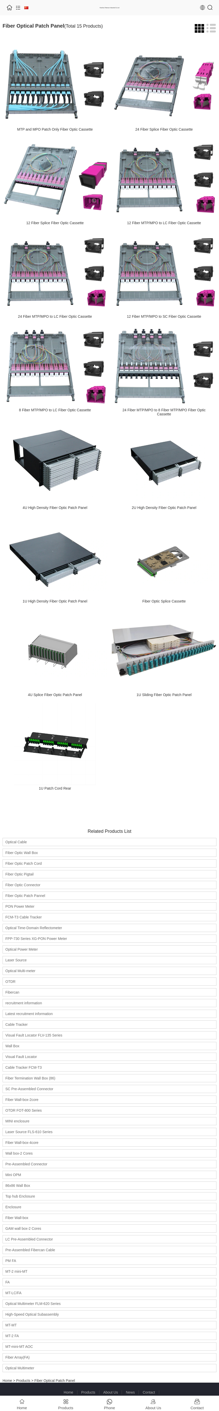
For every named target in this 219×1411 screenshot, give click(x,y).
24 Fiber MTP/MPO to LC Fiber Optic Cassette (55, 316)
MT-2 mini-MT (16, 1271)
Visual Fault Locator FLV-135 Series (33, 1035)
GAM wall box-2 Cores (23, 1228)
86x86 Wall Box (17, 1186)
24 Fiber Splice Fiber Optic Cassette (164, 129)
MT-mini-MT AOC (19, 1347)
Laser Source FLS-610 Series (28, 1132)
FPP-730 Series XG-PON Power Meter (36, 939)
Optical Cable (16, 842)
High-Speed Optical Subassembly (32, 1314)
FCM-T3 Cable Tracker (23, 917)
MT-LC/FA (13, 1293)
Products (23, 1381)
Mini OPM (13, 1175)
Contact (149, 1392)
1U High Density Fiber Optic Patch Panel (55, 601)
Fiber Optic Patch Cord (23, 863)
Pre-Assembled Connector (26, 1164)
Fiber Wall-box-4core (21, 1143)
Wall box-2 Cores (19, 1153)
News (130, 1392)
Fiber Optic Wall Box (21, 853)
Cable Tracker (16, 1024)
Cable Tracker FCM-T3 (23, 1067)
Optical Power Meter (21, 949)
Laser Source (16, 960)
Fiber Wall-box (16, 1218)
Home (7, 1381)
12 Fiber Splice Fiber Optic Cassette (55, 223)
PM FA (10, 1261)
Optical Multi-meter (20, 971)
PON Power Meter (19, 906)
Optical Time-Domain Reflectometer (33, 928)
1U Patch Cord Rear (55, 788)
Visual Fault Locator (21, 1057)
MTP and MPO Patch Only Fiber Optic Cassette (55, 129)
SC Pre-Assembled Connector (29, 1089)
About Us (110, 1392)
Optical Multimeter (19, 1368)
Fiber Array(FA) (17, 1357)
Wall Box (12, 1046)
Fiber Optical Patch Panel (54, 1381)
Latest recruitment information (29, 1014)
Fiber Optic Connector (22, 885)
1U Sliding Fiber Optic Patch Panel (164, 695)
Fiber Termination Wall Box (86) (30, 1078)
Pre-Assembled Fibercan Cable (30, 1250)
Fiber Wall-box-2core (21, 1100)
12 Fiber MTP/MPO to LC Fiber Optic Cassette (164, 223)
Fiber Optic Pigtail (19, 874)
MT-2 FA (12, 1336)
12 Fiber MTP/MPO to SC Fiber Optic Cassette (164, 316)
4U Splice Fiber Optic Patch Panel (55, 695)
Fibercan (12, 992)
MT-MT (11, 1325)
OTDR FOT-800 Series (23, 1110)
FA (7, 1282)
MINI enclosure (17, 1121)
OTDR (10, 982)
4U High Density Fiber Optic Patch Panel (55, 508)
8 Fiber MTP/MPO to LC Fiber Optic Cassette (55, 410)
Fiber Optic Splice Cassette (164, 601)
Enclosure (13, 1207)
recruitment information (23, 1003)
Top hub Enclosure (20, 1196)
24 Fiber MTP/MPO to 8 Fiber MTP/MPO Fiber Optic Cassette (163, 412)
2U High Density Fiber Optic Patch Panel (164, 508)
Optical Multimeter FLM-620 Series (33, 1304)
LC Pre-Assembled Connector (29, 1239)
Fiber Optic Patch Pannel (25, 896)
